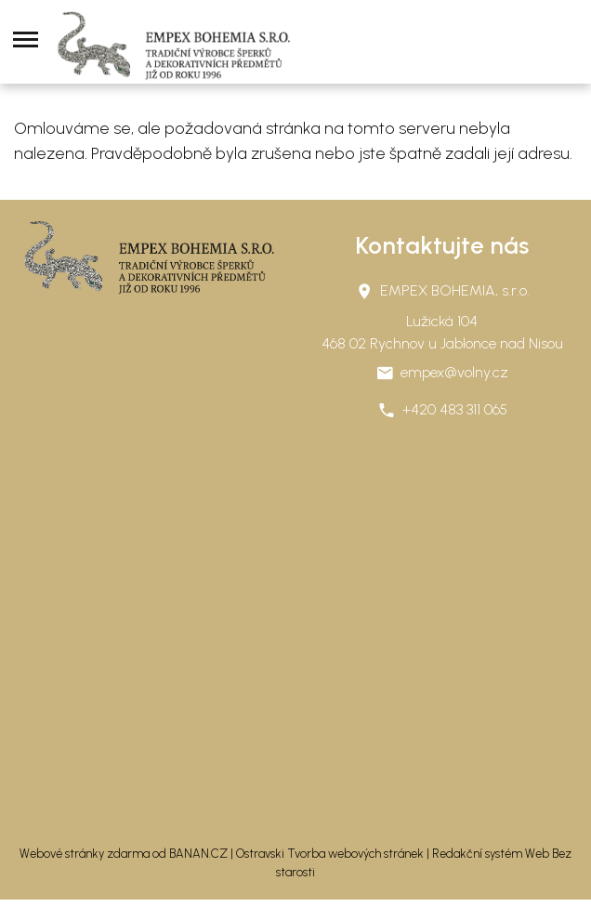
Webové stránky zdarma (85, 854)
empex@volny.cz (454, 372)
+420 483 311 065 (454, 409)
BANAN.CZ (198, 854)
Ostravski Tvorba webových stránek (330, 854)
